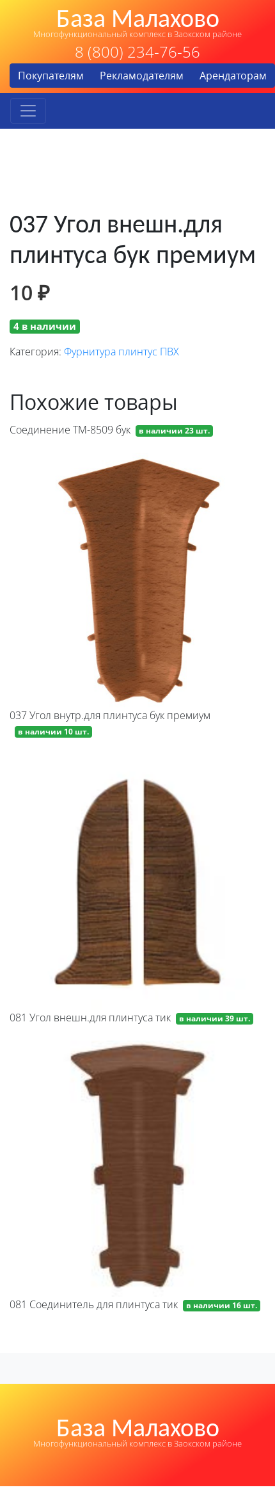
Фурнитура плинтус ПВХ (121, 352)
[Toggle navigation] (28, 111)
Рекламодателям (142, 76)
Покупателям (51, 76)
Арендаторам (233, 76)
